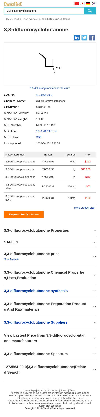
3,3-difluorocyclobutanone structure (50, 88)
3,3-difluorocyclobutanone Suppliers (36, 322)
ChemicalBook (12, 19)
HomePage (30, 390)
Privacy (64, 390)
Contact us (53, 390)
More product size (84, 207)
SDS (39, 137)
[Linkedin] (77, 37)
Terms (72, 390)
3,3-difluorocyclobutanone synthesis (36, 291)
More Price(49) (11, 259)
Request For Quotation (24, 214)
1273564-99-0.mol (46, 131)
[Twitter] (84, 37)
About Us (41, 390)
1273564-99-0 (44, 94)
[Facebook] (92, 37)
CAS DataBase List (32, 19)
